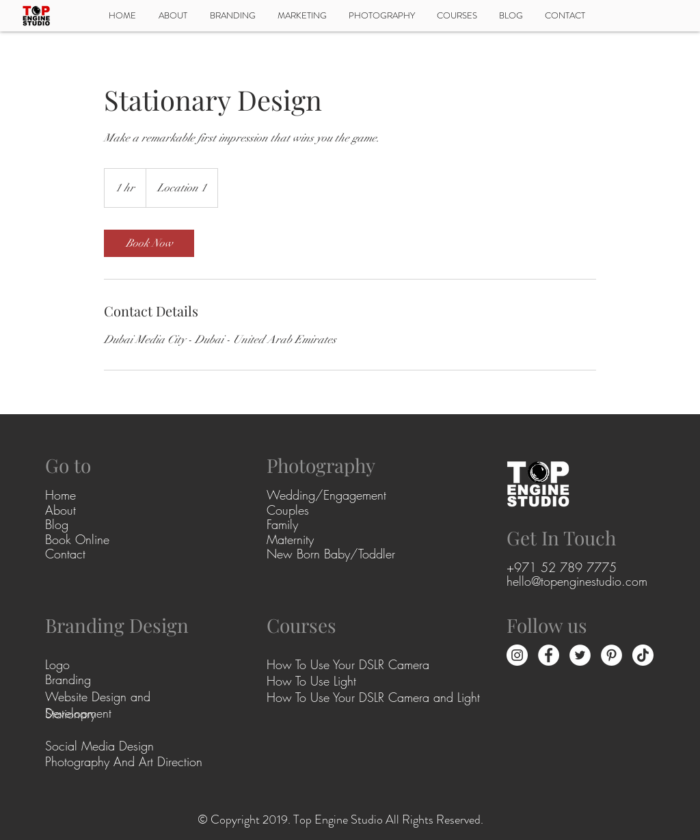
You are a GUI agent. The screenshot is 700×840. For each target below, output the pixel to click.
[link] (149, 243)
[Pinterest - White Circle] (611, 655)
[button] (382, 16)
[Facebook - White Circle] (548, 655)
